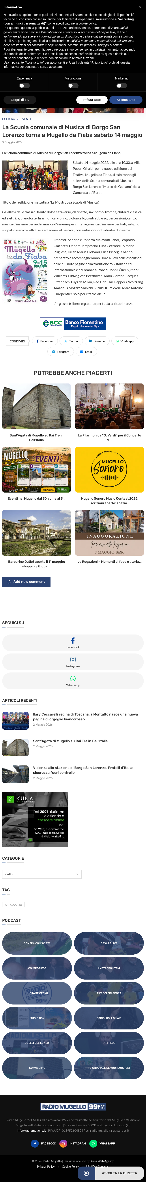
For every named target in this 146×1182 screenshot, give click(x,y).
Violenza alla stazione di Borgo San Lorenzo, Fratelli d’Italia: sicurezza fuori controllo (83, 770)
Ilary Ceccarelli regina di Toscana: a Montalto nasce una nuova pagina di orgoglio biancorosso (85, 716)
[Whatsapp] (102, 1144)
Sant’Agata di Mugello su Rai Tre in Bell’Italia (70, 741)
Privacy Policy (46, 1166)
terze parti (66, 28)
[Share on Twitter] (71, 340)
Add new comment (26, 582)
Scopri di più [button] (20, 100)
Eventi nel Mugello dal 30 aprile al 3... (36, 498)
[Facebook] (43, 1144)
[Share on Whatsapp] (124, 340)
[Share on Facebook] (45, 340)
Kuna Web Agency (102, 1161)
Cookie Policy (70, 1166)
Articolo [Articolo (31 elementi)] (13, 904)
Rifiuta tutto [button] (92, 100)
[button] (140, 7)
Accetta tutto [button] (125, 100)
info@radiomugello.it (31, 1130)
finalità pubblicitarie (52, 41)
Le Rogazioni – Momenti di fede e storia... (109, 562)
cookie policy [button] (87, 23)
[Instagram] (72, 1144)
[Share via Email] (86, 351)
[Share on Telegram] (60, 351)
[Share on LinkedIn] (97, 340)
